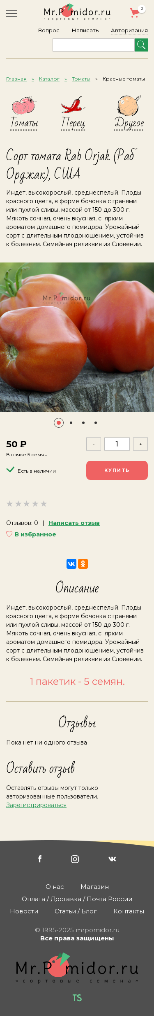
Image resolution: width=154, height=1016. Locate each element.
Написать (85, 30)
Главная (16, 79)
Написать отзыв (74, 523)
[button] (59, 423)
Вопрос (49, 30)
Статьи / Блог (76, 911)
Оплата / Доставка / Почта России (77, 899)
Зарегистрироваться (36, 805)
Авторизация (129, 30)
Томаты (81, 79)
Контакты (128, 911)
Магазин (94, 886)
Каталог (49, 79)
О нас (55, 886)
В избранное (35, 534)
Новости (24, 911)
